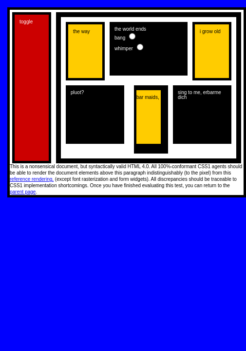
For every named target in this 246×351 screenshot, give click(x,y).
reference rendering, (32, 179)
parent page (23, 192)
